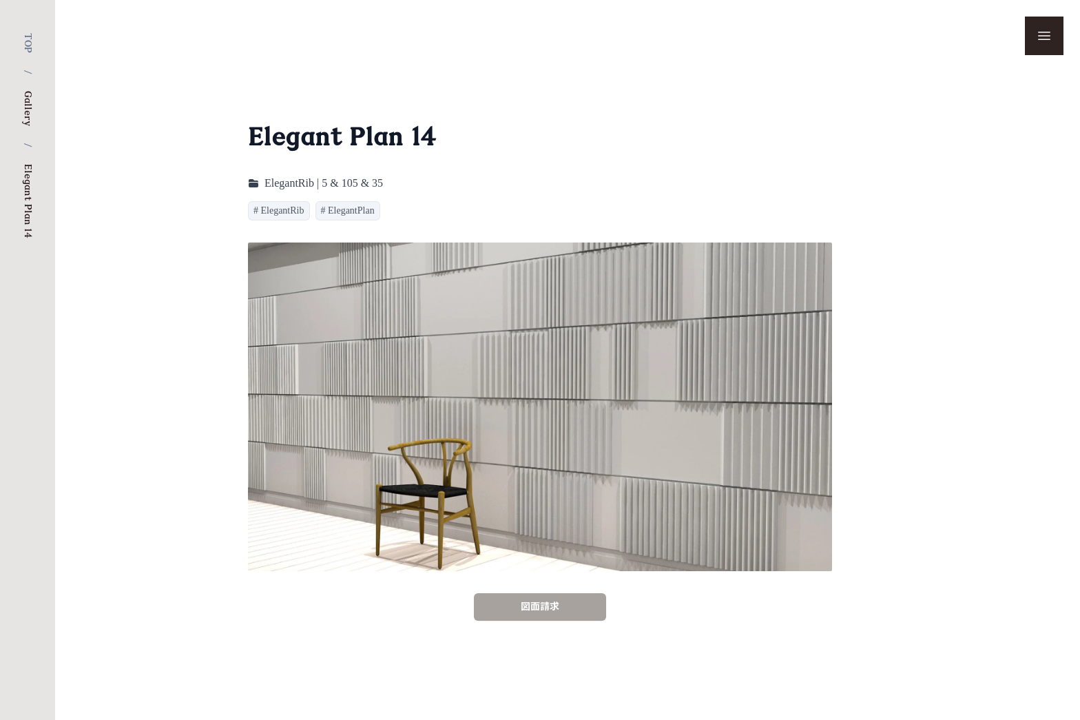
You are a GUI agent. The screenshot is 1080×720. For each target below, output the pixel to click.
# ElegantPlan (348, 210)
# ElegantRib (278, 210)
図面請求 (540, 606)
